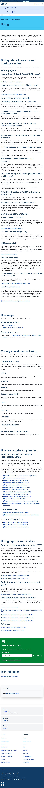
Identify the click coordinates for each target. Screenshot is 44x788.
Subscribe (3, 776)
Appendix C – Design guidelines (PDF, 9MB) (16, 485)
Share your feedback (34, 9)
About (24, 738)
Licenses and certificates (7, 756)
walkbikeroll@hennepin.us (12, 693)
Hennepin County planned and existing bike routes (15, 512)
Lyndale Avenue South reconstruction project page (13, 94)
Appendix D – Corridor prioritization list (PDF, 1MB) (17, 487)
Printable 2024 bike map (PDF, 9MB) (14, 327)
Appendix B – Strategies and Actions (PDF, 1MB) (17, 482)
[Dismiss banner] (11, 12)
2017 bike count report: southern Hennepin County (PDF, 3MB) (18, 614)
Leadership (25, 750)
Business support (5, 741)
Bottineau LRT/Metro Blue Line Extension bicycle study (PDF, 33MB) (22, 515)
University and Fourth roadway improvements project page (15, 283)
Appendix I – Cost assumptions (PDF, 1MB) (15, 498)
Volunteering (26, 762)
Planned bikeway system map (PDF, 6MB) (15, 478)
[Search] (42, 4)
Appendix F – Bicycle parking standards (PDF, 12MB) (18, 491)
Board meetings (27, 741)
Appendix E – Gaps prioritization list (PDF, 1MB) (16, 489)
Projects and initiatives (28, 759)
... (5, 15)
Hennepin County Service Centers (21, 335)
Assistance (3, 738)
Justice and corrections (6, 753)
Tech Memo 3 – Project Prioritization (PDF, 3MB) (17, 527)
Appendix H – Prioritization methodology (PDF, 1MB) (18, 496)
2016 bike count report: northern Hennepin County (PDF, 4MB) (18, 617)
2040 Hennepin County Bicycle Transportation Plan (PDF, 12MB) (21, 475)
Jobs (24, 747)
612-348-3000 (6, 711)
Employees (23, 776)
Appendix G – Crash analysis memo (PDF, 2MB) (16, 494)
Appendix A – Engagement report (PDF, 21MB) (16, 480)
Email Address (6, 652)
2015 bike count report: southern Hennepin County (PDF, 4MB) (18, 620)
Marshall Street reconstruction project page (11, 81)
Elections (3, 744)
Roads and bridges (5, 762)
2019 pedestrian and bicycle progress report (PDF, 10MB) (17, 594)
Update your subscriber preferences (11, 660)
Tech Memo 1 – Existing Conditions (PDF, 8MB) (16, 522)
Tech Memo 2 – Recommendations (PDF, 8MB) (16, 524)
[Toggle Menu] (36, 4)
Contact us (5, 728)
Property (3, 759)
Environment (4, 747)
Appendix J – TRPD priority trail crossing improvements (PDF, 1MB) (21, 501)
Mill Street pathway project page (9, 254)
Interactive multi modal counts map (9, 607)
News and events (27, 756)
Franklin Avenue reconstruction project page (11, 228)
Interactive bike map (8, 325)
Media (7, 776)
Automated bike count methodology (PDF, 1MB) (14, 627)
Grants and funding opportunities (9, 750)
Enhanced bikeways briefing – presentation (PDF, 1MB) (16, 575)
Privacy (18, 776)
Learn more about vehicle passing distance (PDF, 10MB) (16, 301)
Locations (5, 720)
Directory (25, 744)
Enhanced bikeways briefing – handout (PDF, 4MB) (15, 578)
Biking (9, 15)
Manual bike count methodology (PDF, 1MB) (13, 630)
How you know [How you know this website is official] (27, 1)
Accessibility (12, 776)
